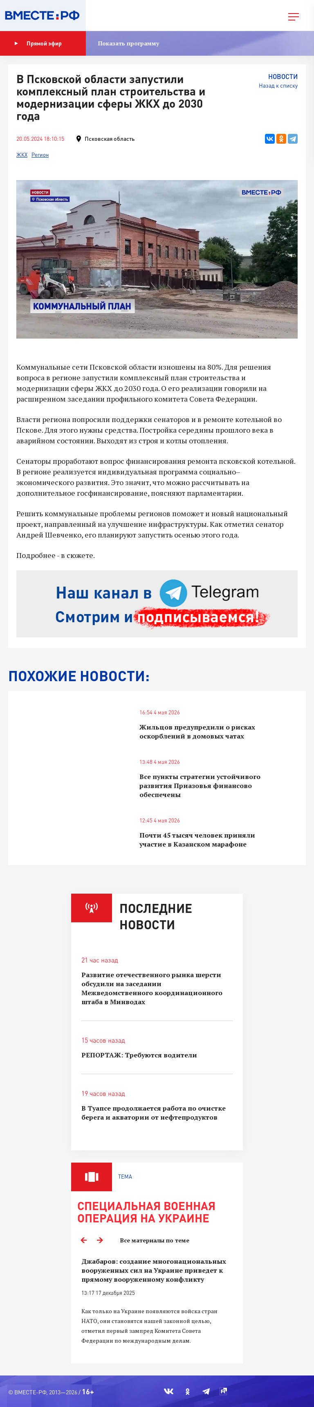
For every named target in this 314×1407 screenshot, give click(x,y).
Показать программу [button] (128, 43)
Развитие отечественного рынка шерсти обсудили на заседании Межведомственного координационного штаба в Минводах (151, 988)
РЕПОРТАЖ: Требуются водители (139, 1054)
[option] (157, 1306)
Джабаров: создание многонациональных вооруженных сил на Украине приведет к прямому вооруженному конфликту (153, 1270)
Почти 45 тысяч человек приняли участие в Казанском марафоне (197, 840)
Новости (283, 76)
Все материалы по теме (154, 1240)
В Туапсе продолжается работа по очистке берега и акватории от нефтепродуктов (153, 1113)
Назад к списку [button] (278, 85)
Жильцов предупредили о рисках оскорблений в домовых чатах (197, 732)
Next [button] (100, 1240)
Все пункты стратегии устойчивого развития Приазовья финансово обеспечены (199, 785)
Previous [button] (83, 1240)
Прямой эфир (38, 43)
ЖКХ (21, 154)
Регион (40, 154)
